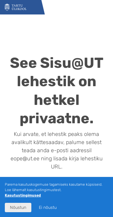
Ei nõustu (48, 207)
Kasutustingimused (23, 195)
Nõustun (18, 207)
